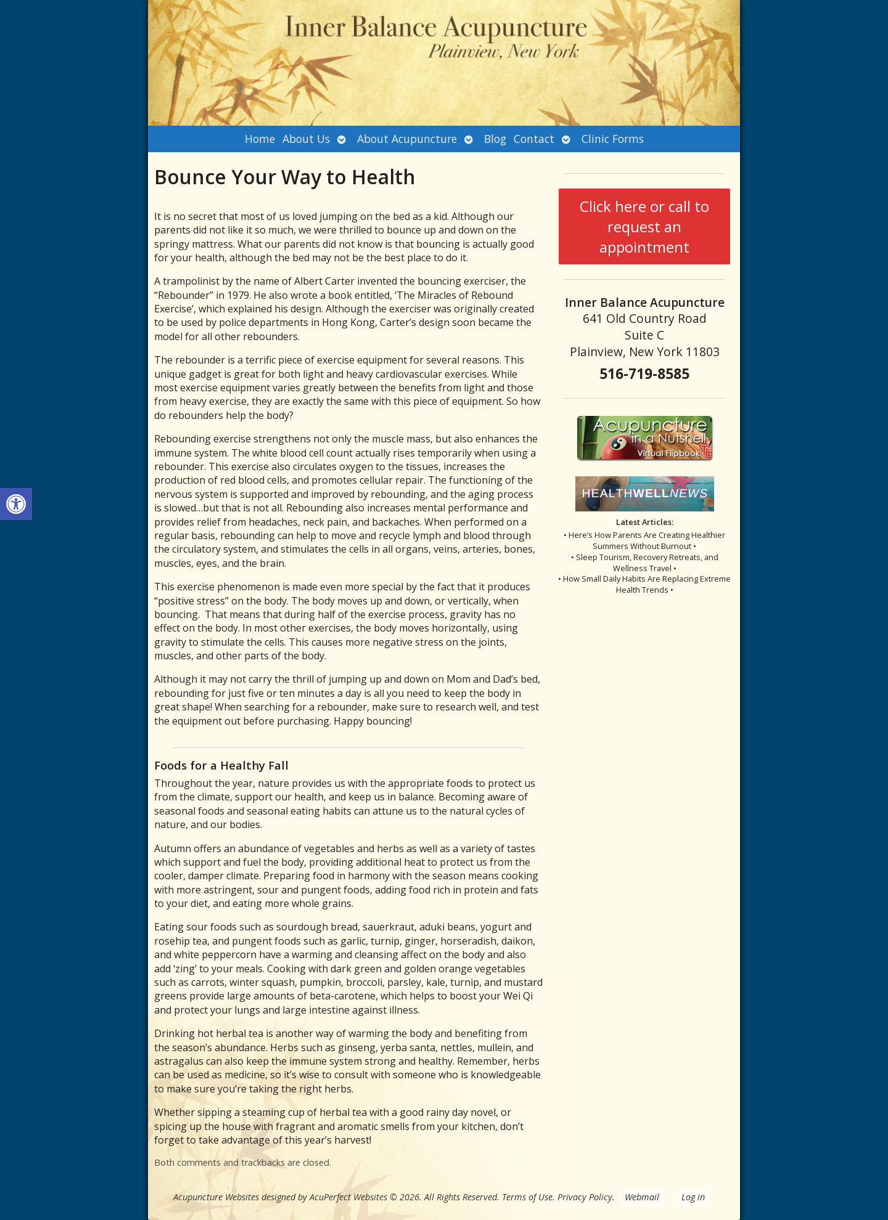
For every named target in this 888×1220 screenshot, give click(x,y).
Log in (693, 1197)
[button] (16, 504)
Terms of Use (527, 1197)
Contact (534, 138)
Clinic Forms (613, 138)
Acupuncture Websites (216, 1197)
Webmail (642, 1197)
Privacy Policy (584, 1197)
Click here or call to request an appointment (644, 226)
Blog (495, 138)
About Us (306, 138)
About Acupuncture (407, 138)
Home (260, 138)
